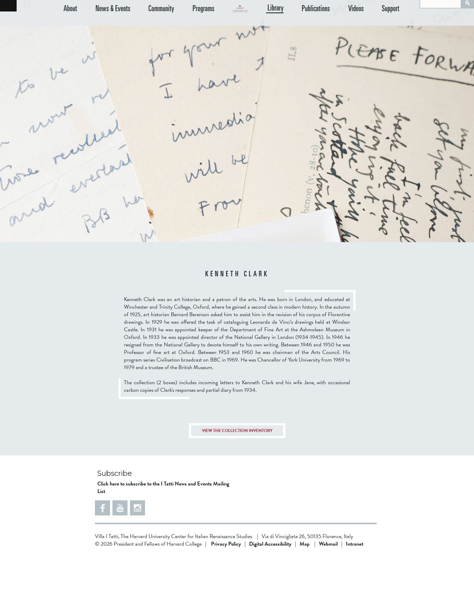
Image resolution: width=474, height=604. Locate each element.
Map (305, 592)
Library (302, 24)
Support (397, 24)
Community (148, 24)
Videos (369, 24)
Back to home (8, 5)
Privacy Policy (226, 592)
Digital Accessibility (270, 592)
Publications (336, 24)
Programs (183, 24)
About (70, 24)
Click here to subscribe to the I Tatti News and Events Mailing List (163, 536)
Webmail (328, 592)
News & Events (106, 24)
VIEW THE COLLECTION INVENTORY (237, 479)
